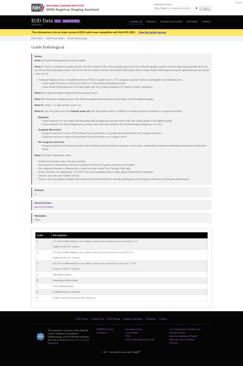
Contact (206, 21)
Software (191, 21)
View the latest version (152, 32)
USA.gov (173, 342)
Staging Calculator (171, 21)
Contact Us (101, 332)
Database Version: (163, 4)
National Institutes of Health (183, 336)
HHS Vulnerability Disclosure (140, 339)
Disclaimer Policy (134, 329)
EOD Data (55, 21)
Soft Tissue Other (55, 38)
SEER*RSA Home (105, 329)
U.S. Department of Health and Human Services (184, 331)
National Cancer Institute (181, 339)
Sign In (238, 2)
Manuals (151, 21)
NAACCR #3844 (44, 207)
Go (205, 8)
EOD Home (37, 38)
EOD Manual (113, 319)
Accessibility (131, 332)
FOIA (128, 336)
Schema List (135, 21)
